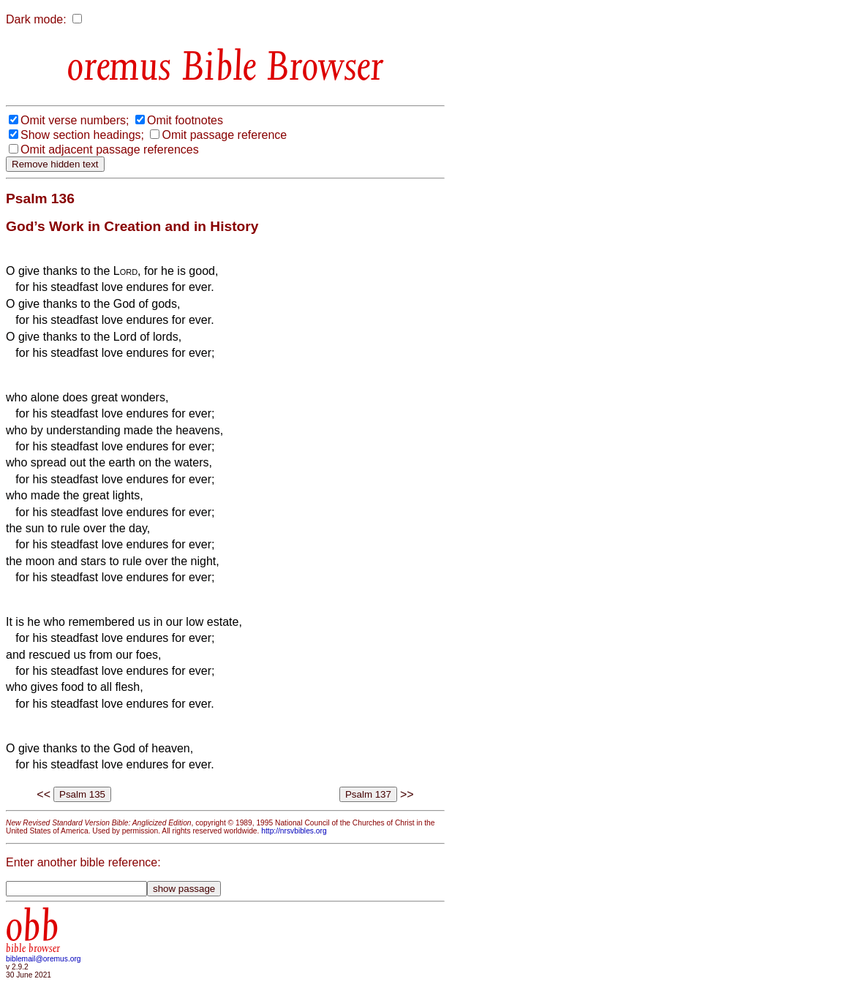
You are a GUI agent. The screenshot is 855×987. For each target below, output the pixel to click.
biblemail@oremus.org (43, 959)
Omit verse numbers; (74, 120)
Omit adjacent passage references (109, 149)
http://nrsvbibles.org (293, 831)
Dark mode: (36, 19)
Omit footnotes (185, 120)
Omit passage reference (224, 135)
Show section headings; (82, 135)
